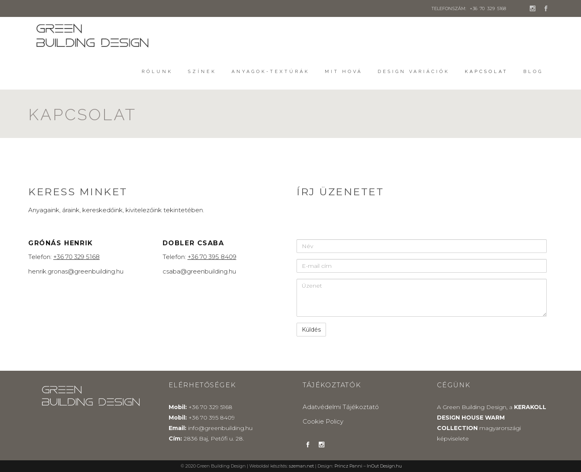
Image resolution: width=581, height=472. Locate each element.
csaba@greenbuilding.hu (199, 271)
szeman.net (301, 466)
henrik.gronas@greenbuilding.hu (75, 271)
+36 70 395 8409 (211, 417)
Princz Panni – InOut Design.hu (368, 466)
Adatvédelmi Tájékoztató (341, 407)
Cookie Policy (323, 421)
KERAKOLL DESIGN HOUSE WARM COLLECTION (491, 417)
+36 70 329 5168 (488, 8)
